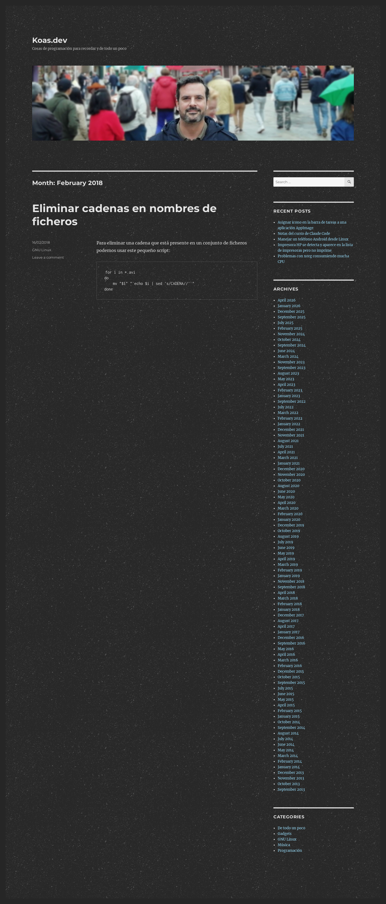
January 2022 (289, 424)
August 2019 (288, 536)
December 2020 (291, 469)
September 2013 (291, 789)
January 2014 (289, 767)
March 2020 (288, 508)
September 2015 (291, 682)
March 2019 (288, 564)
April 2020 (286, 502)
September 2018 (291, 587)
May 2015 (286, 699)
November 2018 (291, 581)
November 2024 (291, 334)
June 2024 (286, 351)
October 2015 (289, 677)
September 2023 (291, 368)
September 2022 (292, 401)
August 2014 (288, 733)
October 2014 (289, 722)
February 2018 (290, 604)
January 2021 (289, 463)
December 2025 (291, 311)
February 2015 (290, 711)
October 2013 (289, 784)
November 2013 (291, 778)
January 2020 (289, 519)
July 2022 (286, 407)
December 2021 (291, 429)
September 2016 (291, 643)
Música (284, 845)
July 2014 (285, 739)
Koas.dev (49, 40)
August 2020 (288, 486)
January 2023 (289, 396)
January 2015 (289, 716)
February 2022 (290, 418)
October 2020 (289, 480)
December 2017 (291, 615)
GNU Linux (41, 250)
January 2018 (289, 609)
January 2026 (289, 306)
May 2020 (286, 497)
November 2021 (291, 435)
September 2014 (291, 727)
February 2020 (290, 514)
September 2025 (292, 317)
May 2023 (286, 379)
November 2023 (291, 362)
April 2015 (286, 705)
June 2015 (286, 694)
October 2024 (289, 339)
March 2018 (288, 598)
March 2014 (288, 756)
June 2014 (286, 744)
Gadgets (285, 833)
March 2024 (288, 356)
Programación (290, 850)
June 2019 (286, 547)
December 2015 (291, 671)
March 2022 (288, 412)
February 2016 (290, 666)
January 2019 (289, 576)
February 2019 (290, 570)
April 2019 (286, 559)
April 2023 (286, 384)
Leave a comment (48, 257)
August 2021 (288, 441)
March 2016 (288, 660)
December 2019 (291, 525)
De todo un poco (291, 828)
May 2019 (286, 553)
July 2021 (285, 446)
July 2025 (286, 323)
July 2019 (285, 542)
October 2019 (289, 531)
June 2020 (286, 491)
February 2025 (290, 328)
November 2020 (291, 474)
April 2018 (286, 592)
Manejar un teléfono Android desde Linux (313, 239)
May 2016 (286, 649)
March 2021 (288, 457)
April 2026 (287, 300)
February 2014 (290, 761)
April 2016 (286, 654)
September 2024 (292, 345)
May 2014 (286, 750)
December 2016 (291, 637)
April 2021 (286, 452)
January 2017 (289, 632)
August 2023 (288, 373)
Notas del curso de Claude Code (304, 233)
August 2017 (288, 621)
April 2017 (286, 626)
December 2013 (291, 772)
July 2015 (285, 688)
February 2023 (290, 390)
